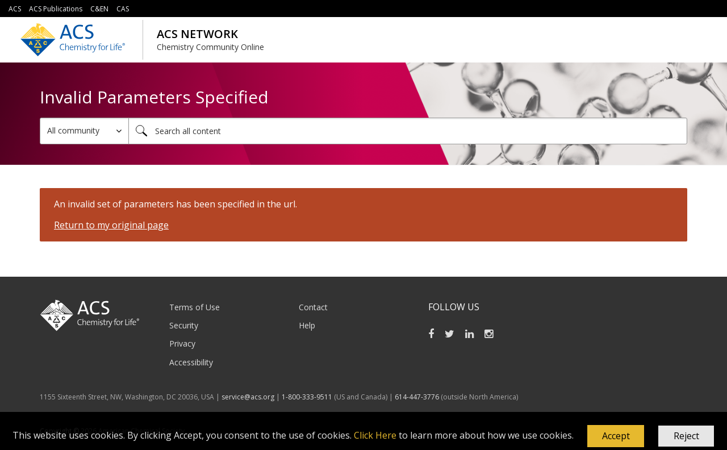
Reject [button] (686, 436)
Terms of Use (194, 307)
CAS (122, 9)
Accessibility (191, 362)
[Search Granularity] (84, 131)
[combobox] (407, 131)
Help (307, 325)
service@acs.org (248, 397)
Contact (313, 307)
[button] (615, 436)
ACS (15, 9)
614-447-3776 (418, 397)
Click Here (375, 435)
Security (183, 325)
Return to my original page (111, 225)
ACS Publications (55, 9)
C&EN (99, 9)
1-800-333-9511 (307, 397)
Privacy (182, 343)
